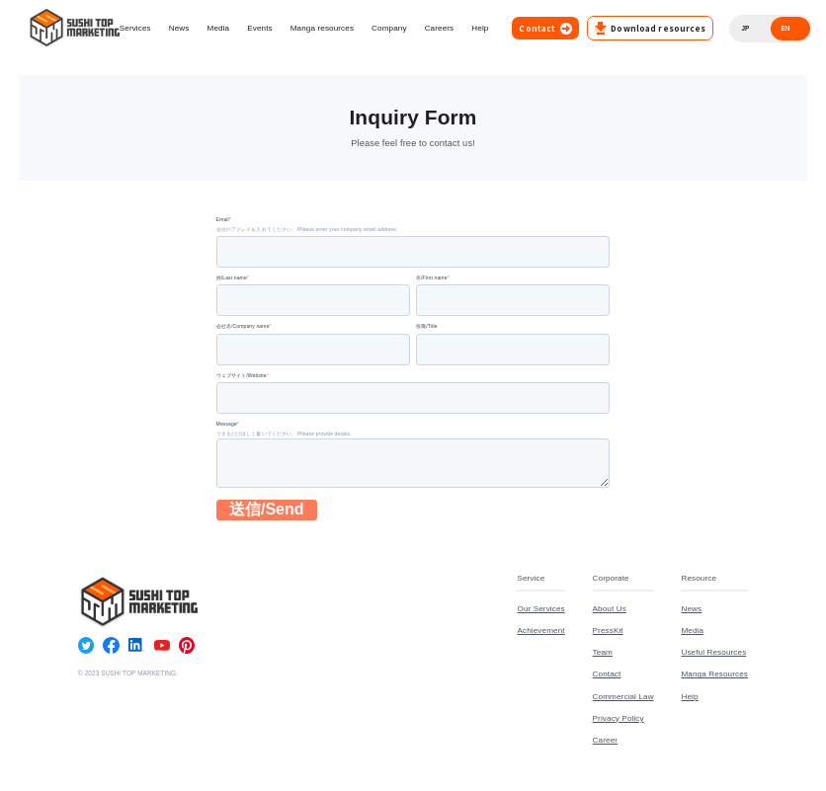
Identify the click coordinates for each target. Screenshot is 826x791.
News (179, 28)
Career (605, 743)
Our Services (540, 612)
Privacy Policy (618, 721)
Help (479, 28)
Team (603, 656)
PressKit (608, 634)
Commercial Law (623, 699)
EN (785, 28)
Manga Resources (714, 677)
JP (745, 28)
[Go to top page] (74, 28)
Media (218, 28)
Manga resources (322, 28)
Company (389, 28)
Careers (439, 28)
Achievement (540, 634)
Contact (607, 677)
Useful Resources (713, 656)
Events (260, 28)
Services (135, 28)
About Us (609, 612)
